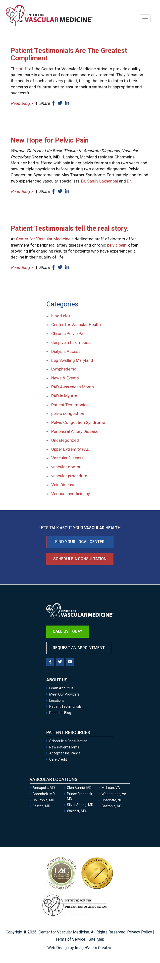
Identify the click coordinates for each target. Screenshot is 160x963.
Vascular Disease (67, 457)
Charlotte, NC (112, 800)
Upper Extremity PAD (70, 449)
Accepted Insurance (65, 753)
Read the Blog (60, 713)
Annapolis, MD (44, 788)
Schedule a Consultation (80, 558)
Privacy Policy (139, 932)
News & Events (65, 377)
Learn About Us (61, 688)
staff (23, 68)
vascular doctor (66, 466)
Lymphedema (63, 369)
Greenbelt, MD (44, 794)
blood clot (60, 315)
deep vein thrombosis (71, 342)
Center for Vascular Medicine (43, 238)
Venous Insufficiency (70, 493)
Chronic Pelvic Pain (69, 333)
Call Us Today (67, 631)
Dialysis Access (66, 351)
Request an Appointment (79, 647)
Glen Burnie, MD (79, 788)
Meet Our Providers (64, 694)
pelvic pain (116, 245)
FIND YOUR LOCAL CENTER (80, 541)
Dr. (129, 181)
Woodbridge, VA (114, 794)
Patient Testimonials (70, 404)
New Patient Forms (64, 747)
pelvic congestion (67, 413)
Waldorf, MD (76, 811)
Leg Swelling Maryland (72, 360)
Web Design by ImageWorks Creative (79, 947)
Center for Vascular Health (76, 324)
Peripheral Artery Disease (74, 431)
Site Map (96, 939)
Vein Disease (63, 484)
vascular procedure (69, 475)
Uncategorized (65, 440)
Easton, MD (41, 806)
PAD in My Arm (65, 395)
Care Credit (58, 759)
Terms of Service (70, 939)
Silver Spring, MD (80, 805)
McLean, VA (111, 788)
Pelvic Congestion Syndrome (78, 422)
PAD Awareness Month (72, 386)
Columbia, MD (43, 800)
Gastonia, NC (111, 806)
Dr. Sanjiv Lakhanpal (99, 181)
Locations (56, 701)
